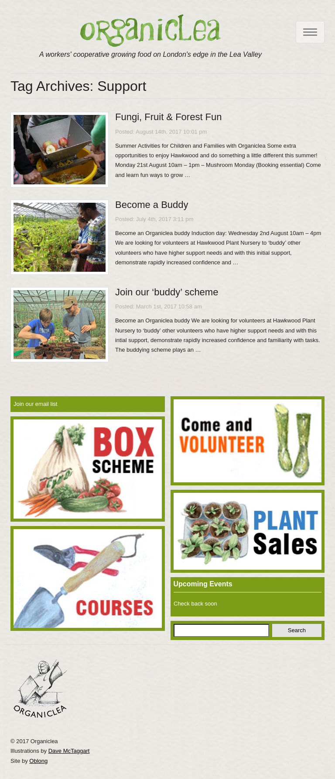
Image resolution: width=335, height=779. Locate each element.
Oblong (38, 761)
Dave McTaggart (69, 751)
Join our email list (35, 404)
